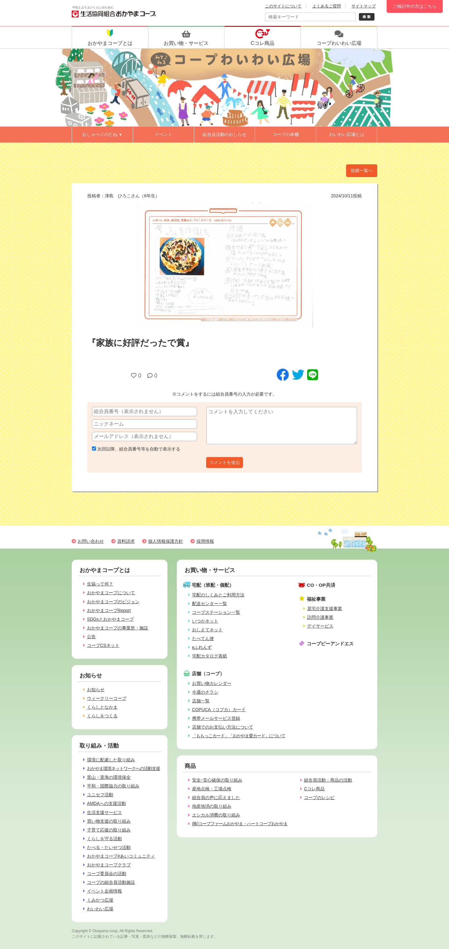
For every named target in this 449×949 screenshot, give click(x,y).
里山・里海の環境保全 (109, 777)
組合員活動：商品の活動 (328, 780)
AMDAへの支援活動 (106, 803)
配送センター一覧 (209, 603)
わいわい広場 (100, 908)
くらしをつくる (102, 715)
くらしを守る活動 (104, 838)
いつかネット (205, 621)
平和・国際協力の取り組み (113, 785)
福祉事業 (316, 599)
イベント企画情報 (104, 891)
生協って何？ (100, 583)
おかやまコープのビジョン (113, 601)
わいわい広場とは (346, 134)
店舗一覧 (201, 700)
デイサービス (320, 626)
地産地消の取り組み (211, 806)
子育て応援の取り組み (109, 829)
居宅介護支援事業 (324, 608)
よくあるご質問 (326, 6)
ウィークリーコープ (106, 698)
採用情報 (205, 541)
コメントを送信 (224, 462)
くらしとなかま (102, 707)
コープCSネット (103, 645)
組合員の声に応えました (216, 797)
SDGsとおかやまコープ (110, 619)
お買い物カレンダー (211, 683)
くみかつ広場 (100, 900)
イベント (163, 134)
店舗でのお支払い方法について (222, 727)
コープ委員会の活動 (106, 873)
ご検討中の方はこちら (415, 6)
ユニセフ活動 (100, 794)
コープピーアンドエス (330, 643)
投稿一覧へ (362, 170)
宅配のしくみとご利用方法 (218, 594)
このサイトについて (283, 6)
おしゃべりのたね (102, 134)
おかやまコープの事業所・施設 (117, 627)
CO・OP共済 (321, 585)
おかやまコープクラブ (109, 864)
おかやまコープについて (111, 592)
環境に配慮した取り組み (111, 759)
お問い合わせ (91, 541)
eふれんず (202, 647)
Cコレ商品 (314, 788)
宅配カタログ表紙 (209, 655)
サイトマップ (363, 6)
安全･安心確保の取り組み (217, 780)
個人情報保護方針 (165, 541)
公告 (91, 636)
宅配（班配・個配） (213, 585)
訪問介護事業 (320, 617)
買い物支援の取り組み (109, 821)
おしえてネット (207, 629)
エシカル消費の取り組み (216, 814)
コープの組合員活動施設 (111, 882)
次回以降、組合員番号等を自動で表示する (136, 448)
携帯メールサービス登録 (216, 718)
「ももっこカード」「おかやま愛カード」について (238, 735)
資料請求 (126, 541)
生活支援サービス (104, 812)
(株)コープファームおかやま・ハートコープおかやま (239, 823)
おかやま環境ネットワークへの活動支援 (123, 768)
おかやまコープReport (109, 610)
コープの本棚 (286, 134)
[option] (224, 264)
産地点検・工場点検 (211, 788)
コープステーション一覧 (216, 612)
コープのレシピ (319, 797)
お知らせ (95, 689)
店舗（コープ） (208, 673)
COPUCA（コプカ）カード (219, 709)
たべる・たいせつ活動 (109, 847)
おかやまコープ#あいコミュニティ (121, 856)
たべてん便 (203, 638)
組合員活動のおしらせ (224, 134)
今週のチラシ (205, 692)
